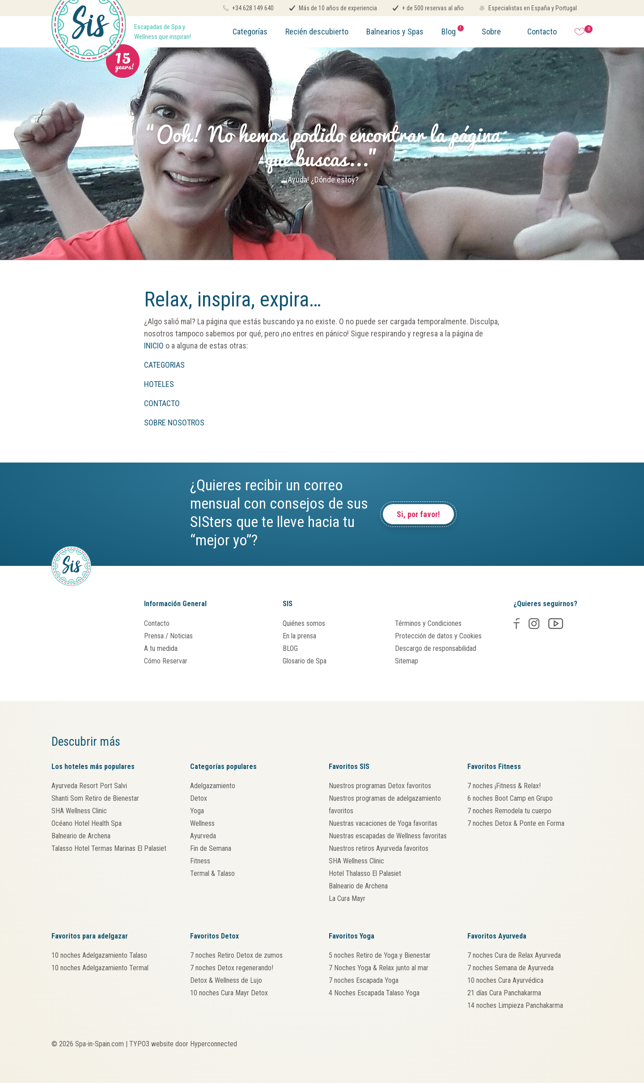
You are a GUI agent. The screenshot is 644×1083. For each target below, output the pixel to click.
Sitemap (406, 661)
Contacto (542, 31)
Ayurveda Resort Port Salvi (89, 785)
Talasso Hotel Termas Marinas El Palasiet (108, 848)
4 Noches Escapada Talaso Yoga (374, 993)
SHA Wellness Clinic (79, 811)
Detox (198, 798)
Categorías (250, 31)
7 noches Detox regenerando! (231, 968)
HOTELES (159, 384)
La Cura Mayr (347, 898)
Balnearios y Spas (395, 31)
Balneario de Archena (80, 836)
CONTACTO (163, 403)
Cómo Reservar (165, 661)
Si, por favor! (418, 514)
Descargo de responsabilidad (435, 648)
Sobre (491, 31)
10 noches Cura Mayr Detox (229, 993)
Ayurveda (203, 836)
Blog (452, 30)
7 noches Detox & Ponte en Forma (515, 823)
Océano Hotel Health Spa (86, 823)
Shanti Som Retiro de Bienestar (95, 798)
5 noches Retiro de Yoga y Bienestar (380, 955)
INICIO (154, 345)
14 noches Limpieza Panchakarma (515, 1005)
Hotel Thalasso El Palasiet (365, 873)
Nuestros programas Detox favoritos (380, 785)
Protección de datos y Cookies (438, 636)
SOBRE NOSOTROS (175, 422)
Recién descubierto (316, 31)
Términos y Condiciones (428, 623)
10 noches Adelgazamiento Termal (99, 968)
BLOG (290, 648)
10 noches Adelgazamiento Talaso (99, 955)
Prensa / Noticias (168, 636)
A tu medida (161, 648)
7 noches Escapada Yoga (363, 980)
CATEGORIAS (164, 364)
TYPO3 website (151, 1044)
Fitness (200, 861)
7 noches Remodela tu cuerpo (509, 811)
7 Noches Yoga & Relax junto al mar (378, 968)
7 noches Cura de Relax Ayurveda (514, 955)
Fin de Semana (210, 848)
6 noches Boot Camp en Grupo (510, 798)
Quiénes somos (304, 623)
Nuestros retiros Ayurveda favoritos (378, 848)
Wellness (202, 823)
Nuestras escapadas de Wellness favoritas (388, 836)
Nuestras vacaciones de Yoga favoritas (383, 823)
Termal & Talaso (212, 873)
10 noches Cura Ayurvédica (505, 980)
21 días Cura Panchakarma (504, 993)
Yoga (197, 811)
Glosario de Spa (304, 661)
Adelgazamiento (212, 785)
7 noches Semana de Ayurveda (510, 968)
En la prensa (299, 636)
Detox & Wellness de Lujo (226, 980)
